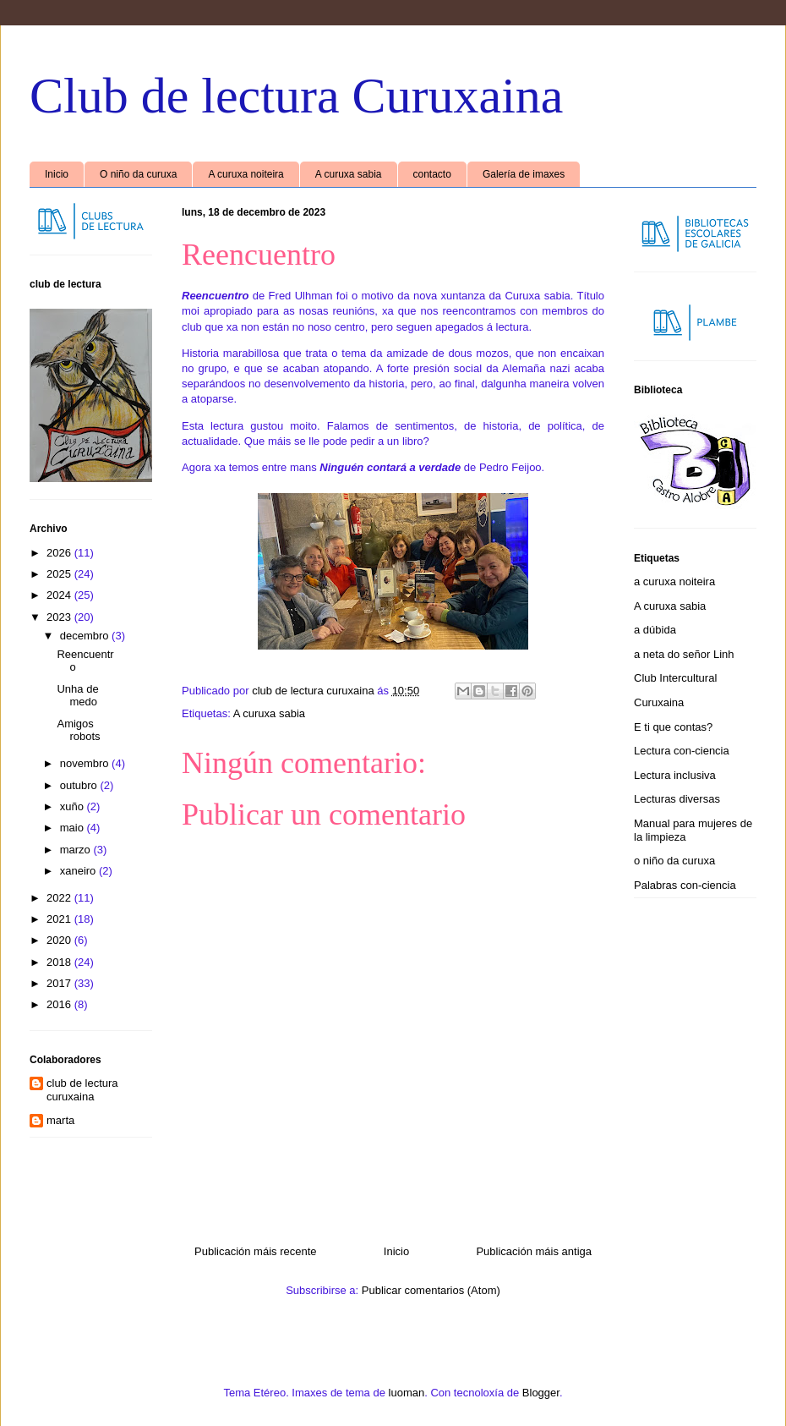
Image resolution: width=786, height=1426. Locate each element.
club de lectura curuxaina (82, 1090)
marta (60, 1120)
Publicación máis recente (255, 1251)
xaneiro (79, 870)
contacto (432, 174)
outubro (80, 785)
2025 (60, 574)
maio (73, 827)
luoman (407, 1392)
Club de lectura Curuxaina (296, 95)
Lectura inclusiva (675, 775)
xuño (73, 806)
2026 (60, 552)
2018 (60, 962)
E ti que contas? (673, 727)
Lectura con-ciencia (681, 750)
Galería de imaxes (524, 174)
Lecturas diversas (677, 799)
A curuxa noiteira (245, 174)
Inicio (56, 174)
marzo (77, 849)
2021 (60, 919)
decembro (86, 635)
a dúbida (655, 629)
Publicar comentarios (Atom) (431, 1290)
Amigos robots (78, 730)
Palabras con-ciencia (685, 885)
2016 (60, 1004)
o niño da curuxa (674, 860)
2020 (60, 940)
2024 (60, 595)
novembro (86, 763)
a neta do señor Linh (684, 654)
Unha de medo (77, 696)
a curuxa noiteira (674, 581)
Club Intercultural (675, 678)
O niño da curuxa (138, 174)
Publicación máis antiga (534, 1251)
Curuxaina (659, 702)
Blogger (540, 1392)
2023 (60, 617)
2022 (60, 897)
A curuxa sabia (348, 174)
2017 (60, 983)
